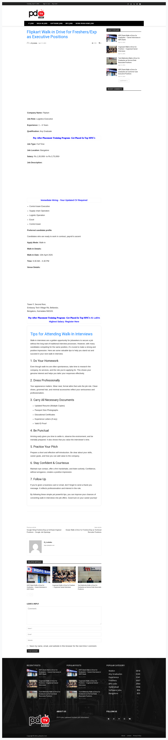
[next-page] (31, 594)
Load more (124, 80)
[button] (138, 23)
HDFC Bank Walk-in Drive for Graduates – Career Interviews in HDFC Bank (37, 587)
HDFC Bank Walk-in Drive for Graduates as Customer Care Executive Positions (128, 72)
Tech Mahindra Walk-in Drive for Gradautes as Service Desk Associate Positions (89, 587)
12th (80, 582)
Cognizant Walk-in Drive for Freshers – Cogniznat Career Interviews (128, 49)
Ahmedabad (30, 582)
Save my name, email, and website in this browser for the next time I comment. (63, 646)
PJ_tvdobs (34, 43)
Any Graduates (57, 582)
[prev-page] (28, 594)
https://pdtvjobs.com (49, 545)
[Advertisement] (64, 64)
